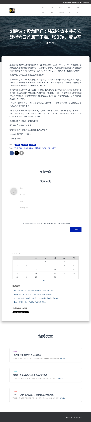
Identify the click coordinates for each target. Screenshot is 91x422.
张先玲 (44, 148)
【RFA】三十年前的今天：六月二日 (27, 355)
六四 (20, 148)
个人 (44, 7)
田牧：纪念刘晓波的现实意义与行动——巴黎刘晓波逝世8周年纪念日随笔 (36, 298)
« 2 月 (45, 280)
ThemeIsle (75, 417)
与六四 (17, 144)
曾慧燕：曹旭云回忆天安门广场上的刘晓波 (30, 375)
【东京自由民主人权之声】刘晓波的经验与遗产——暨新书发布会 (34, 290)
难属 (49, 148)
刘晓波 (31, 148)
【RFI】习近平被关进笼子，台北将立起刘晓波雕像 (33, 394)
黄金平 (53, 148)
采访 (44, 13)
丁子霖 (16, 148)
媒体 (61, 7)
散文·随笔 (33, 144)
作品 (52, 7)
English (61, 13)
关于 (70, 13)
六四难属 (25, 148)
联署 (78, 7)
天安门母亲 (37, 148)
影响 (70, 7)
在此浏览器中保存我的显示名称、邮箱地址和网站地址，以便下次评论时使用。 (47, 223)
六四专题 (25, 144)
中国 (52, 13)
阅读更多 (62, 358)
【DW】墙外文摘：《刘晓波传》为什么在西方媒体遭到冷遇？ (33, 294)
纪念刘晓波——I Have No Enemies (76, 2)
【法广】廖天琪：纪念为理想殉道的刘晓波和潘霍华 (30, 302)
